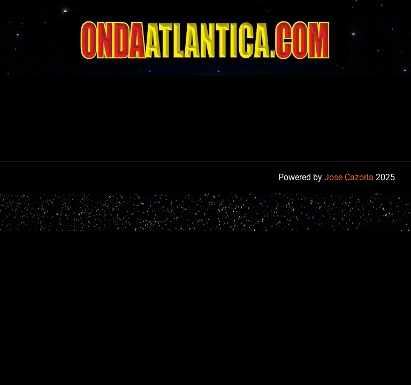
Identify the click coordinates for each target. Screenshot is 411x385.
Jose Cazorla (349, 177)
